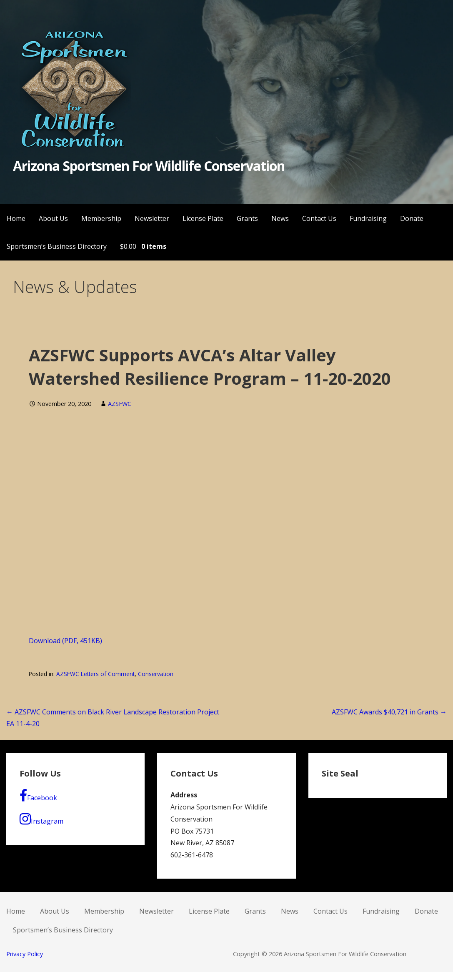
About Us (53, 218)
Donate (411, 218)
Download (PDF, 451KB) (65, 640)
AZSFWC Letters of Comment (95, 674)
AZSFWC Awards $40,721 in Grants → (389, 711)
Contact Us (319, 218)
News (280, 218)
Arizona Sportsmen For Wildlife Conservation (149, 166)
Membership (101, 218)
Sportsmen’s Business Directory (57, 246)
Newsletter (152, 218)
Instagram (41, 819)
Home (16, 218)
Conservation (155, 674)
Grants (247, 218)
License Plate (203, 218)
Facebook (38, 795)
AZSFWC (119, 404)
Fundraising (368, 218)
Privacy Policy (24, 954)
